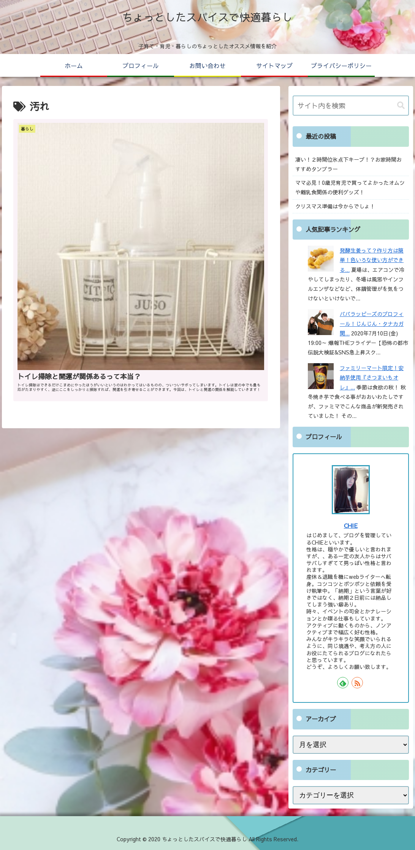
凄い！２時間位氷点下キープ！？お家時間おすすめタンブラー (348, 164)
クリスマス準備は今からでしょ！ (335, 206)
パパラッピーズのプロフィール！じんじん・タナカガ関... (372, 323)
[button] (401, 105)
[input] (351, 105)
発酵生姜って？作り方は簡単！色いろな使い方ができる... (372, 259)
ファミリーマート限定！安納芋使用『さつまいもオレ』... (372, 377)
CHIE (351, 525)
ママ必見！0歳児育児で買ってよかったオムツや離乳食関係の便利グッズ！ (350, 187)
